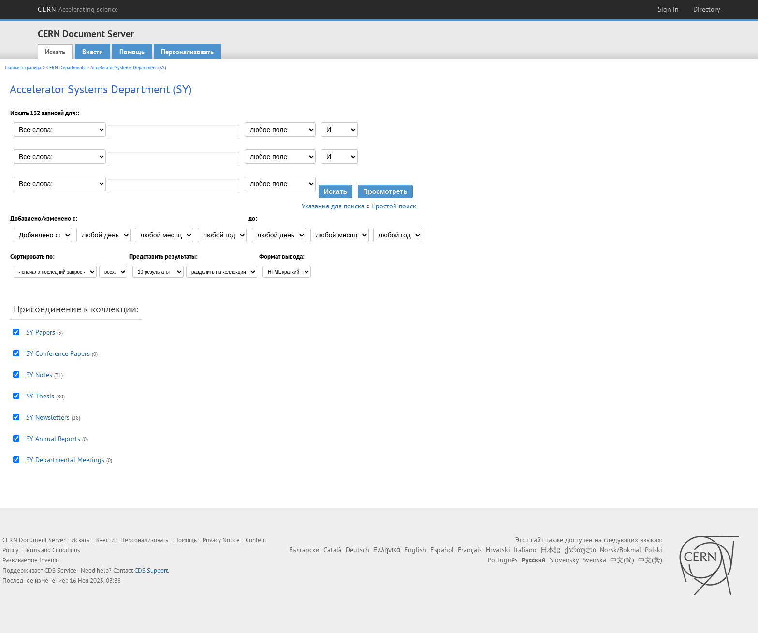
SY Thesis (40, 396)
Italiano (525, 549)
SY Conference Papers (58, 353)
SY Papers (40, 332)
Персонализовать (187, 51)
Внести (92, 51)
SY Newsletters (48, 417)
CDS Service (60, 570)
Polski (653, 549)
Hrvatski (498, 549)
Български (304, 549)
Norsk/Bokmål (620, 549)
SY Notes (39, 374)
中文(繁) (650, 560)
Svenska (594, 560)
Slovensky (564, 560)
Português (503, 560)
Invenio (49, 560)
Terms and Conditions (52, 550)
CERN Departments (65, 67)
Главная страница (23, 67)
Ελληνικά (386, 549)
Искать (55, 51)
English (415, 549)
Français (470, 549)
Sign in (668, 9)
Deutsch (357, 549)
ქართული (580, 549)
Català (332, 549)
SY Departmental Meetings (65, 460)
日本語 (550, 549)
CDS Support (151, 570)
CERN (78, 9)
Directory (706, 9)
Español (442, 549)
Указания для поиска (333, 206)
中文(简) (622, 560)
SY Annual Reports (53, 438)
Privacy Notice (221, 540)
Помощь (132, 51)
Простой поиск (393, 206)
